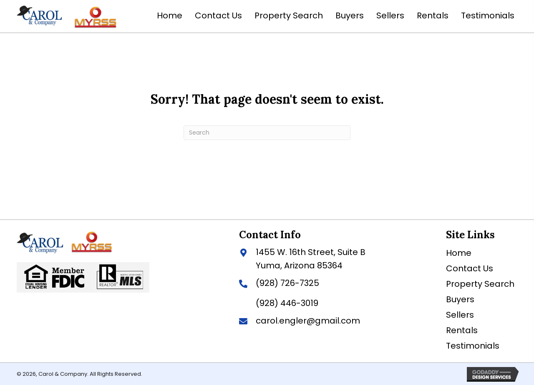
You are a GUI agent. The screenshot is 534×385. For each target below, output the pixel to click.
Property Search (480, 283)
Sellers (460, 314)
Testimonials (472, 345)
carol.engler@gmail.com (308, 320)
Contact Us (469, 267)
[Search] (267, 132)
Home (458, 252)
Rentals (462, 329)
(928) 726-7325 (287, 282)
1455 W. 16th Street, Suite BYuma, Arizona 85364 (310, 257)
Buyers (460, 298)
